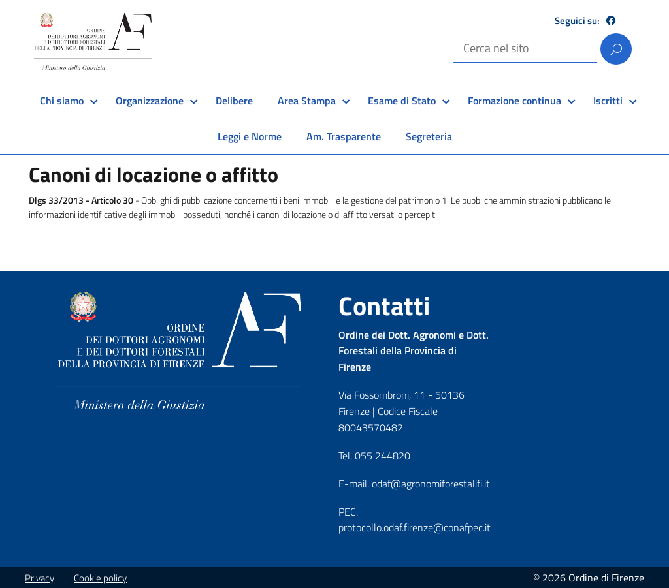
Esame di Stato (402, 100)
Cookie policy (100, 577)
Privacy (39, 577)
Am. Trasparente (343, 136)
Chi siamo (62, 100)
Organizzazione (150, 100)
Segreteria (429, 136)
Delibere (234, 100)
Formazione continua (514, 100)
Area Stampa (307, 100)
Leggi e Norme (250, 136)
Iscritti (608, 100)
